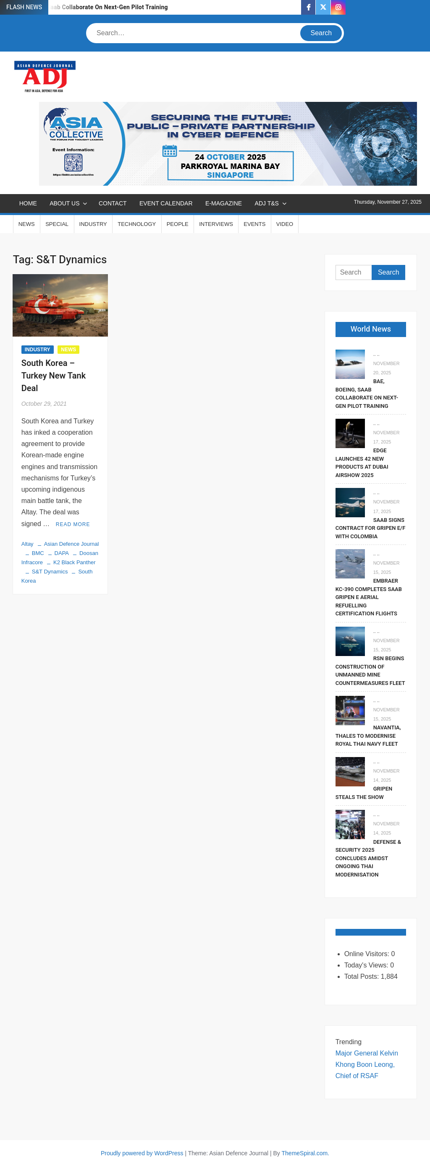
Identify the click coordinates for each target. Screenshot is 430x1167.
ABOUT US (64, 203)
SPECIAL (56, 224)
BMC (38, 553)
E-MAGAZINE (223, 203)
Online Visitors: (367, 953)
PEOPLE (178, 224)
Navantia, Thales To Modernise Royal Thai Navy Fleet (368, 736)
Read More (73, 524)
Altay (27, 544)
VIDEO (284, 224)
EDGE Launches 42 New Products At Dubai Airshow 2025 (362, 462)
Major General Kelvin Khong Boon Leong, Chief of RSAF (367, 1064)
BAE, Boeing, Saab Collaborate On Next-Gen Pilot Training (89, 7)
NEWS (26, 224)
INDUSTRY (93, 224)
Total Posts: (362, 976)
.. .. (376, 354)
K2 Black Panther (74, 562)
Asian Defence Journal (71, 544)
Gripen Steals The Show (364, 793)
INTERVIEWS (216, 224)
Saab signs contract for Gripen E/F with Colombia (371, 528)
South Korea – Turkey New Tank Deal (53, 375)
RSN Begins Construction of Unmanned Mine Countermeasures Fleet (370, 670)
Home (28, 203)
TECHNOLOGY (137, 224)
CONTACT (113, 203)
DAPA (62, 553)
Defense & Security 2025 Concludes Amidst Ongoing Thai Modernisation (368, 858)
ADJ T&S (267, 203)
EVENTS (254, 224)
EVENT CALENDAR (166, 203)
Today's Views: (367, 965)
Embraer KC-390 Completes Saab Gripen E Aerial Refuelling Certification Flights (369, 597)
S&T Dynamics (50, 571)
